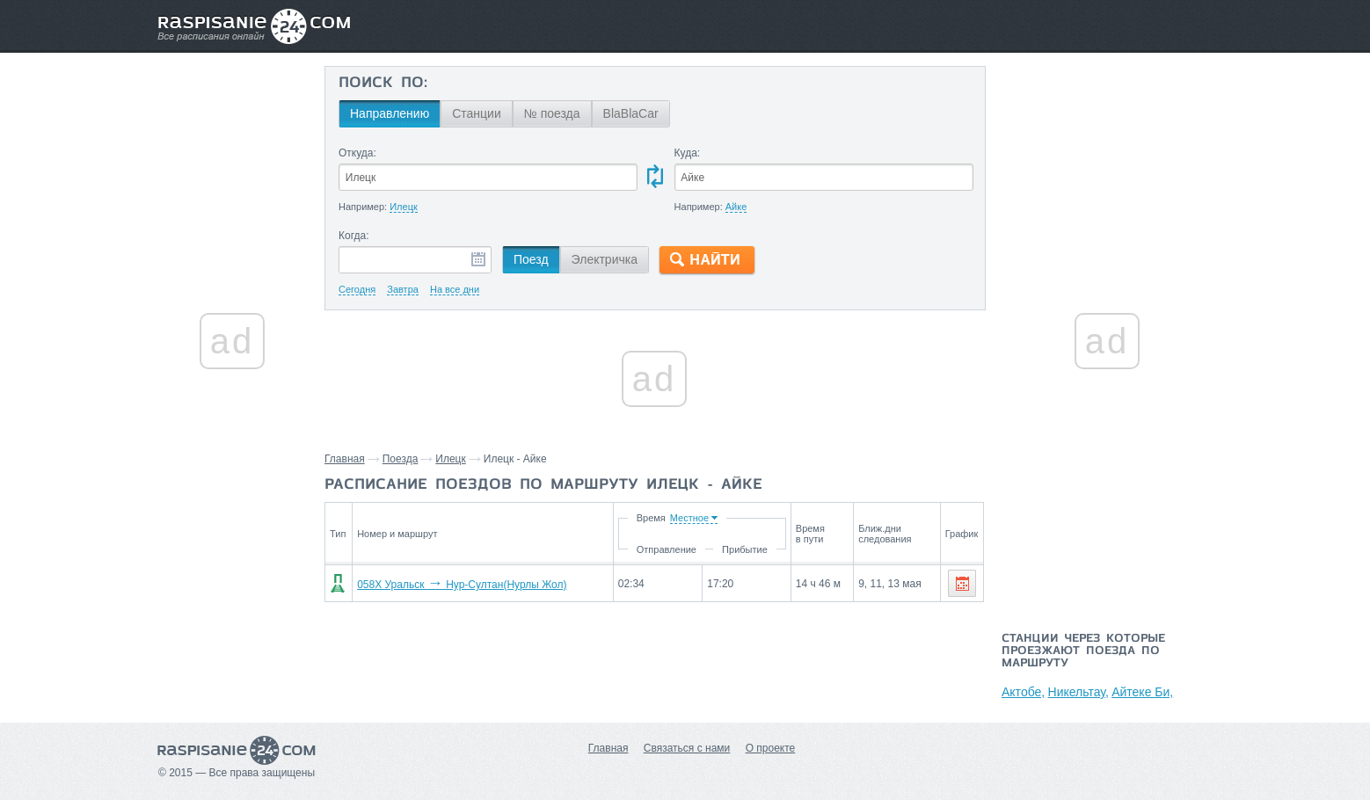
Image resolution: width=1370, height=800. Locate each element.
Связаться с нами (687, 748)
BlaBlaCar (631, 113)
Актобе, (1023, 692)
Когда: (354, 235)
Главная (344, 459)
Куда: (687, 153)
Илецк (450, 459)
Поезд (531, 259)
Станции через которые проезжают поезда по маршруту (1083, 651)
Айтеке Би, (1142, 692)
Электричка (605, 259)
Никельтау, (1078, 692)
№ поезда (552, 113)
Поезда (401, 459)
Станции (476, 113)
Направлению (389, 113)
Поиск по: (383, 83)
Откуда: (357, 153)
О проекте (771, 748)
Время (650, 518)
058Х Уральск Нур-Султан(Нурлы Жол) (461, 584)
